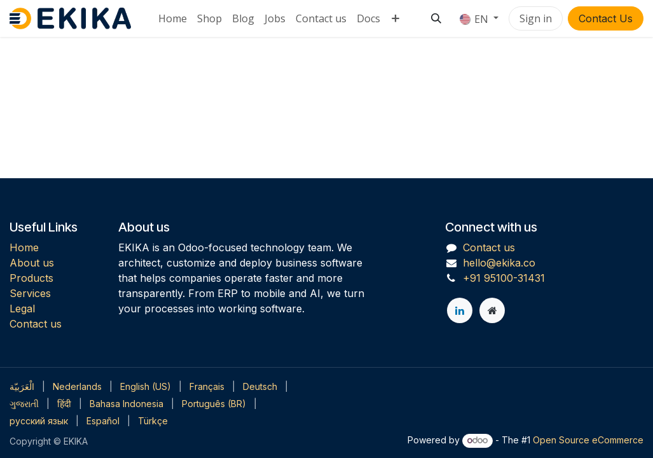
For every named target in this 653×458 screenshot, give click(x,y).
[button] (436, 18)
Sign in (535, 18)
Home (24, 247)
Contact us (36, 323)
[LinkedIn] (459, 310)
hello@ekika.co (499, 262)
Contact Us (606, 18)
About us (32, 262)
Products (31, 278)
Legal (22, 308)
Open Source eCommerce (588, 439)
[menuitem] (172, 18)
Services (30, 293)
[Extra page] (492, 310)
